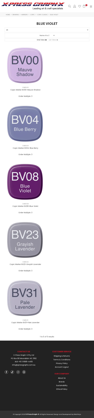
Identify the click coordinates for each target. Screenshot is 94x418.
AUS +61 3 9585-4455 (24, 362)
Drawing (15, 15)
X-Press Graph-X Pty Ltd (23, 355)
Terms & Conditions (61, 359)
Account (74, 6)
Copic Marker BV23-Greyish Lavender (25, 264)
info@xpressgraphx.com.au (23, 365)
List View (52, 40)
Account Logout (62, 367)
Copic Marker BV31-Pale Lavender (25, 322)
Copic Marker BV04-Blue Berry (25, 148)
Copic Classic (42, 15)
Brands (62, 382)
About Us (62, 378)
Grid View (41, 40)
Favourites (79, 6)
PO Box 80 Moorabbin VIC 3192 (23, 358)
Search (69, 6)
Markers (24, 15)
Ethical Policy (61, 389)
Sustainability (61, 385)
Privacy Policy (62, 363)
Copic (32, 15)
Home (8, 15)
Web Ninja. (77, 414)
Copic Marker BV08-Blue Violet (25, 206)
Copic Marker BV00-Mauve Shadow (25, 90)
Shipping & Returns (62, 356)
